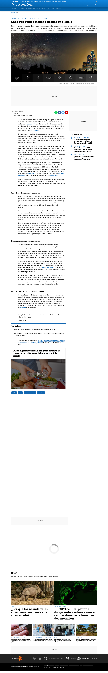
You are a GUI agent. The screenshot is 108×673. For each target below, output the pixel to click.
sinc (20, 393)
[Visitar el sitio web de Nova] (51, 658)
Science (36, 130)
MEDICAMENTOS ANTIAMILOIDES (42, 637)
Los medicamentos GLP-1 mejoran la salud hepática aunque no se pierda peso (83, 149)
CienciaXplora (40, 9)
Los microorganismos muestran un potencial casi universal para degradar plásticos (21, 640)
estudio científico (30, 393)
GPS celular (48, 1)
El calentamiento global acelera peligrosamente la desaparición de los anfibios (83, 141)
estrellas (41, 393)
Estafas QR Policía (56, 1)
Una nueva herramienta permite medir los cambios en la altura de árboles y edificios (86, 640)
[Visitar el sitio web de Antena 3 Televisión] (34, 658)
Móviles (21, 9)
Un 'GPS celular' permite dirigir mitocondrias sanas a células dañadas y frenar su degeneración (74, 613)
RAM (55, 637)
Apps (52, 9)
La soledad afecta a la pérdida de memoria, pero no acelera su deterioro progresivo (84, 157)
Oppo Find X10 (34, 1)
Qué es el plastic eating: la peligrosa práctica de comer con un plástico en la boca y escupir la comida (36, 353)
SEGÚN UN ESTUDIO (79, 146)
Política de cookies (64, 665)
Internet (58, 9)
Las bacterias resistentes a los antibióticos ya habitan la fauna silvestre (62, 640)
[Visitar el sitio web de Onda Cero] (67, 658)
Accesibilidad (61, 667)
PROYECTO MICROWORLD (18, 637)
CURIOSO (13, 606)
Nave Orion (64, 1)
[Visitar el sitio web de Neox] (45, 658)
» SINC (19, 12)
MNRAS (53, 267)
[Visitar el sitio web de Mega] (56, 658)
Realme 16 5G (42, 1)
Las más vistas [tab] (76, 134)
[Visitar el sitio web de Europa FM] (73, 658)
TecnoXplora (14, 12)
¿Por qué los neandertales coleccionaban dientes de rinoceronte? (35, 329)
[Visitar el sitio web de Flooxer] (94, 658)
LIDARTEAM (79, 637)
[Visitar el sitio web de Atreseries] (62, 658)
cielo (14, 393)
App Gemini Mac (26, 1)
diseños (23, 308)
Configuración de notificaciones (51, 667)
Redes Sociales (30, 9)
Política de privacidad (54, 665)
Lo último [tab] (87, 134)
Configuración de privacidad (86, 665)
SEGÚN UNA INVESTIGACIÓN (81, 138)
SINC (48, 9)
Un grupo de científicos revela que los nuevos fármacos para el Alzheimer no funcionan (43, 640)
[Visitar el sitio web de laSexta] (40, 658)
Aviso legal (46, 665)
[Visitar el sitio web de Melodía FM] (79, 658)
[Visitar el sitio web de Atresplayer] (86, 658)
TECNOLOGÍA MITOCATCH (61, 606)
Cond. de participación (74, 665)
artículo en (45, 267)
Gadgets (14, 9)
